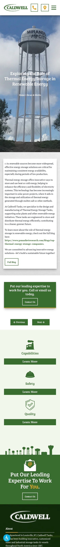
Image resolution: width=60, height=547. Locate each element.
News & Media (34, 94)
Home (22, 94)
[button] (6, 538)
